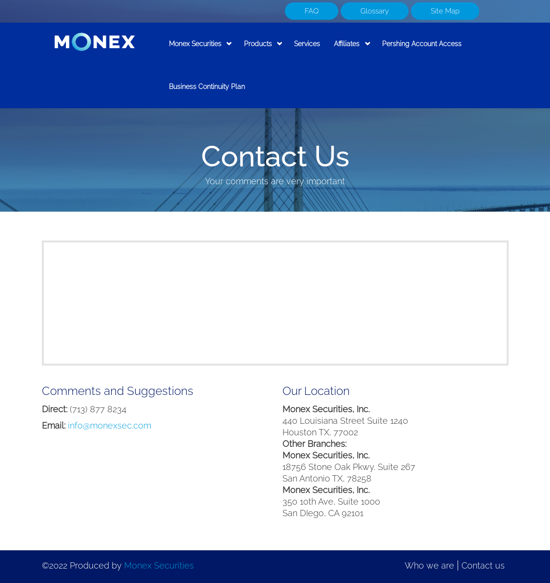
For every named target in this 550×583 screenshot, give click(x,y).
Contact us (483, 565)
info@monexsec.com (109, 425)
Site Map (445, 11)
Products (259, 49)
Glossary (374, 11)
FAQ (312, 11)
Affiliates (348, 49)
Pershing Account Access (421, 43)
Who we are (429, 565)
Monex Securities (197, 49)
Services (307, 43)
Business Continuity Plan (207, 86)
